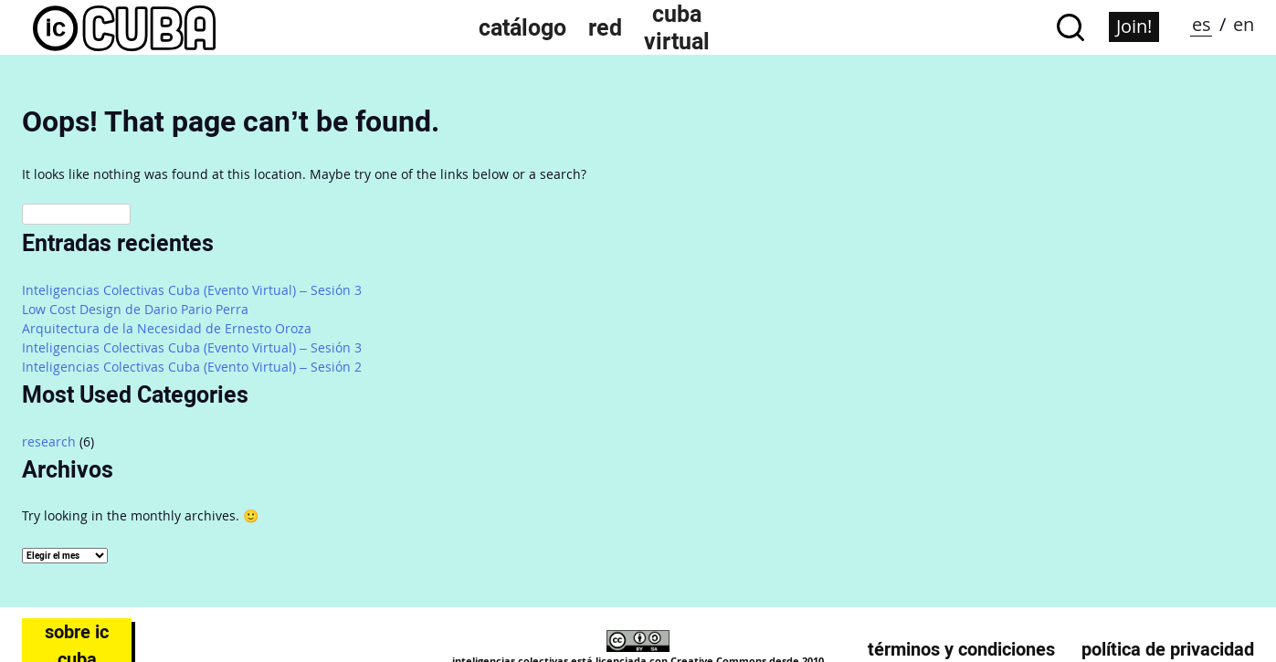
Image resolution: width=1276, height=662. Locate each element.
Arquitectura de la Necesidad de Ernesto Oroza (166, 328)
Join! (1134, 26)
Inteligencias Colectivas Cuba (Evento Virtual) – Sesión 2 (192, 366)
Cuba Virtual (677, 27)
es (1201, 24)
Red (605, 27)
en (1243, 24)
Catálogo (522, 27)
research (49, 441)
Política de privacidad (1167, 649)
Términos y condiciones (961, 649)
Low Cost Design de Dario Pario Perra (135, 309)
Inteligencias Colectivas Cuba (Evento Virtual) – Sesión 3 (192, 290)
